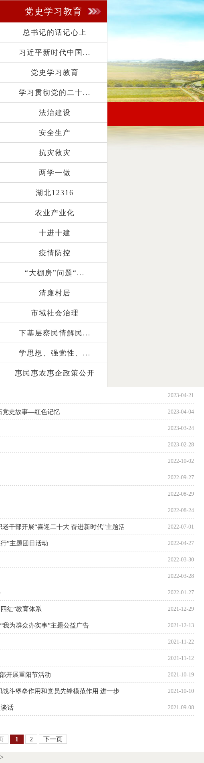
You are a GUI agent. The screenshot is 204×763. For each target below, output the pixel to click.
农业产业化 (55, 213)
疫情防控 (55, 253)
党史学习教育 (55, 73)
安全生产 (55, 133)
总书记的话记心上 (55, 32)
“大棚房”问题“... (55, 273)
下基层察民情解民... (55, 333)
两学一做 (55, 173)
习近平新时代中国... (55, 52)
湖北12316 (55, 193)
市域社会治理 (55, 313)
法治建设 (55, 113)
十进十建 (55, 233)
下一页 (53, 739)
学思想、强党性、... (55, 353)
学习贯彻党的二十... (55, 93)
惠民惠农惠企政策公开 (55, 373)
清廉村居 (55, 293)
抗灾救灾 (55, 153)
